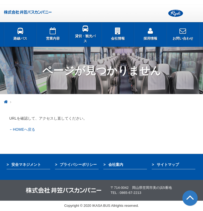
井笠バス (28, 12)
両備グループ (175, 13)
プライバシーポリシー (78, 164)
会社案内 (115, 164)
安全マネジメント (26, 164)
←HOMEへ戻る (22, 129)
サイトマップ (168, 164)
